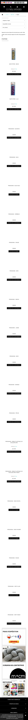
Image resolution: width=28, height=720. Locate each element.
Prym (16, 68)
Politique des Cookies (12, 716)
